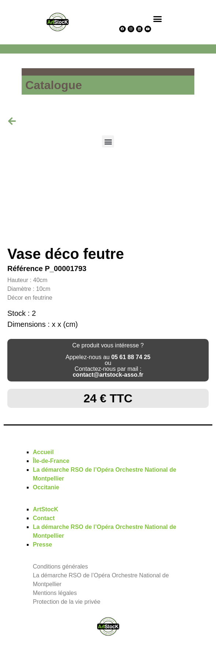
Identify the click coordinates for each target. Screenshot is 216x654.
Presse (42, 544)
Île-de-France (51, 461)
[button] (158, 19)
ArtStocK (45, 509)
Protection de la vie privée (66, 602)
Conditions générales (60, 566)
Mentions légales (55, 593)
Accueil (43, 452)
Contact (44, 518)
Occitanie (46, 487)
